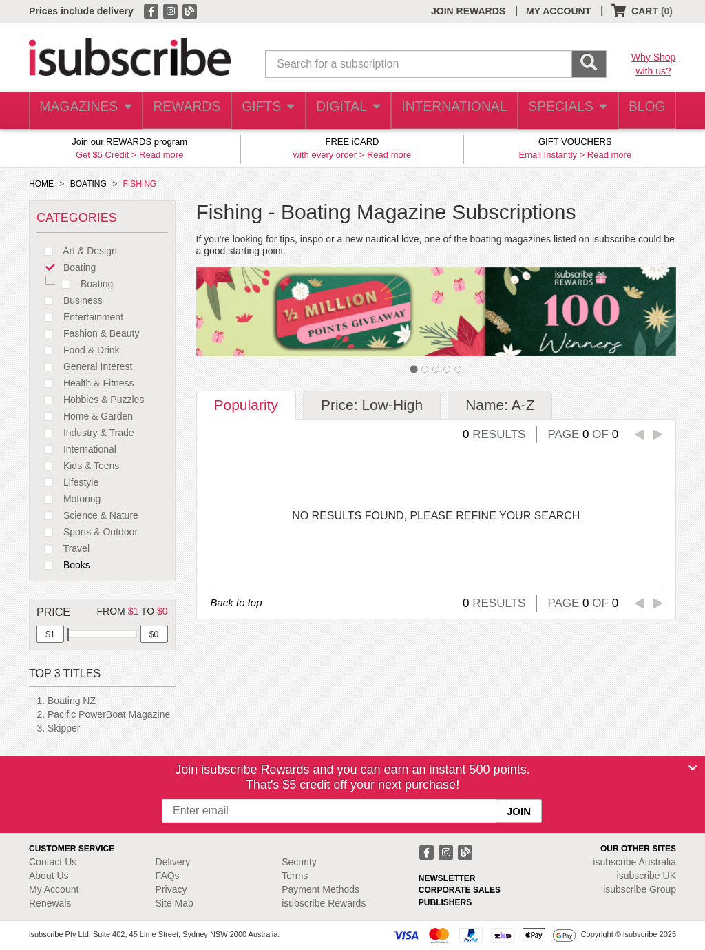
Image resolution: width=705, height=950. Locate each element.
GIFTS (266, 110)
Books (63, 564)
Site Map (174, 903)
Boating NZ (72, 700)
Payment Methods (320, 889)
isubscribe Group (639, 889)
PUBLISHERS (445, 902)
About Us (49, 875)
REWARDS (183, 110)
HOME (41, 184)
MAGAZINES (84, 110)
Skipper (64, 728)
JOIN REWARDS (468, 11)
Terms (295, 875)
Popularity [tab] (246, 405)
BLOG (644, 110)
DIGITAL (349, 110)
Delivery (173, 861)
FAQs (168, 875)
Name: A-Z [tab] (499, 405)
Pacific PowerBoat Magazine (109, 714)
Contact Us (52, 861)
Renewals (50, 903)
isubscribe (634, 861)
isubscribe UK (646, 875)
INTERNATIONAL (452, 110)
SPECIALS (562, 110)
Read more (161, 154)
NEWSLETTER (447, 878)
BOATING (88, 184)
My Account (53, 889)
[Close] (692, 768)
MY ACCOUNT (558, 11)
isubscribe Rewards (324, 903)
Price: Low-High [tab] (372, 405)
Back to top (236, 602)
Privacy (171, 889)
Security (299, 861)
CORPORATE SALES (460, 890)
